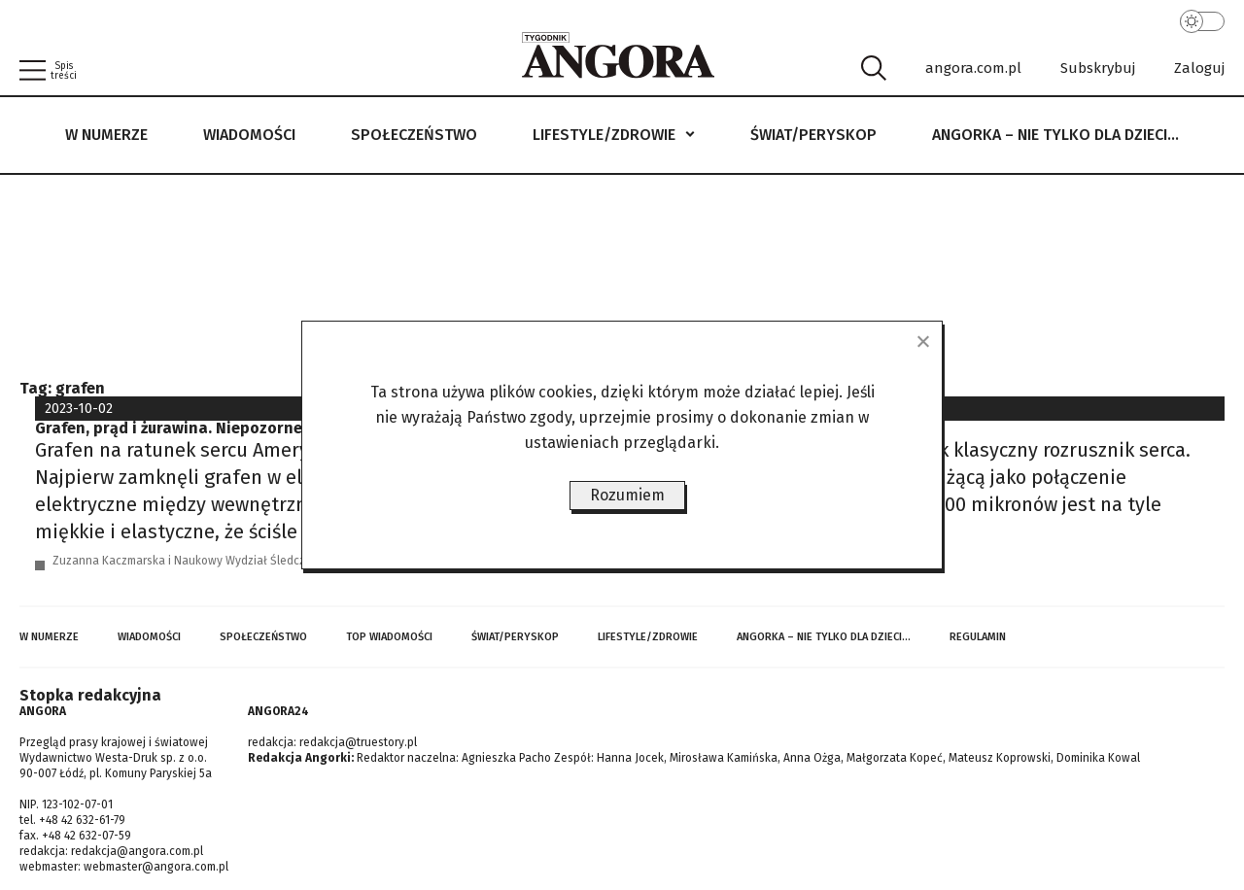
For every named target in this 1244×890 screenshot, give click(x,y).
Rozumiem (627, 495)
